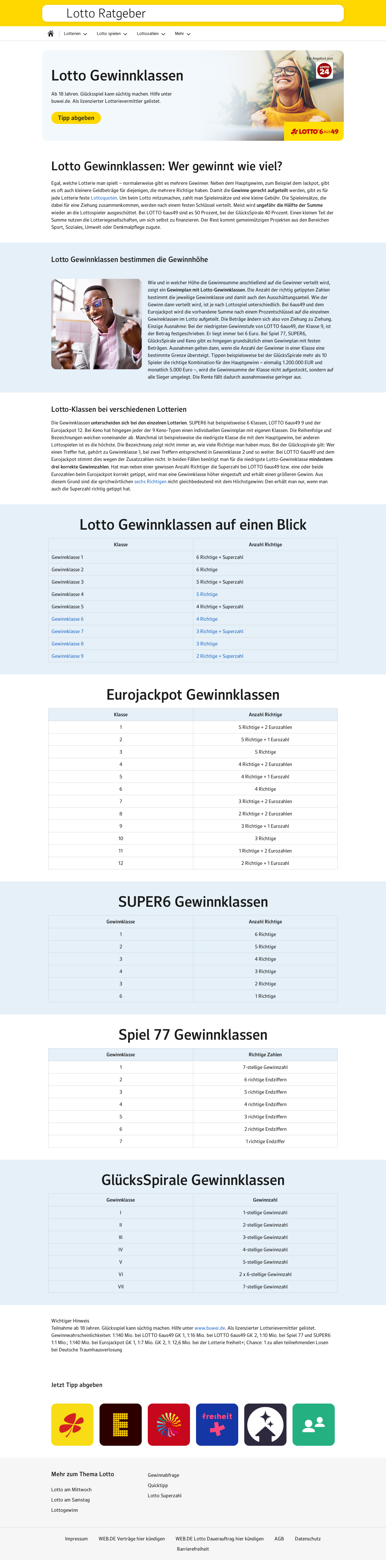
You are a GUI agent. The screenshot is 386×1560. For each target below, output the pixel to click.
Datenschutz (308, 1539)
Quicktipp (158, 1485)
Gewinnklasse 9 (68, 656)
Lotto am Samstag (70, 1500)
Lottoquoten (104, 198)
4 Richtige (206, 619)
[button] (76, 118)
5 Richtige (206, 594)
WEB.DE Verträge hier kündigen (132, 1539)
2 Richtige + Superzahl (219, 656)
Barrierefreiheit (193, 1549)
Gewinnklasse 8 (68, 644)
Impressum (76, 1539)
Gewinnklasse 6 (68, 619)
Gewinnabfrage (163, 1475)
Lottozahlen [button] (152, 34)
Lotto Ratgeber (106, 13)
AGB (279, 1539)
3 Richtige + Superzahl (219, 631)
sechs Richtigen (150, 481)
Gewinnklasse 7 (68, 631)
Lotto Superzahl (165, 1495)
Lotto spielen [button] (113, 34)
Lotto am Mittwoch (71, 1489)
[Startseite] (50, 33)
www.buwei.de (210, 1328)
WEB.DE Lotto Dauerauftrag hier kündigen (220, 1539)
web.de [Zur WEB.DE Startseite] (57, 13)
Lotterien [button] (76, 34)
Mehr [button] (183, 34)
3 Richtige (206, 644)
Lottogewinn (64, 1510)
